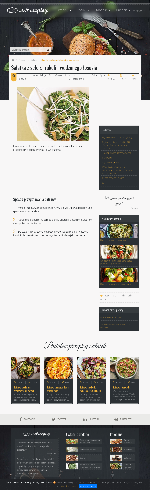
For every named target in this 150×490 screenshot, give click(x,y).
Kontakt (132, 482)
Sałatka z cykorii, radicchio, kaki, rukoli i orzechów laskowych (90, 389)
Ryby (50, 75)
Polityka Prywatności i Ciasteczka (112, 482)
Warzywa (58, 75)
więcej (137, 10)
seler (115, 295)
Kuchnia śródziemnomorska (76, 77)
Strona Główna (58, 482)
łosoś (107, 295)
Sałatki (94, 75)
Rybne (102, 75)
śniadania (22, 77)
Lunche (35, 75)
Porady (93, 482)
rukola (122, 295)
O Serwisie (71, 482)
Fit (65, 75)
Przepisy (83, 482)
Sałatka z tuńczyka (121, 387)
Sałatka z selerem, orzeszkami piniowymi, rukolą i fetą (24, 389)
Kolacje (43, 75)
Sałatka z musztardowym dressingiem (58, 389)
